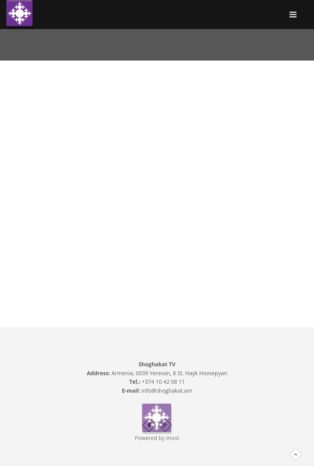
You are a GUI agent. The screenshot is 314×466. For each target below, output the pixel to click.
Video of (157, 173)
